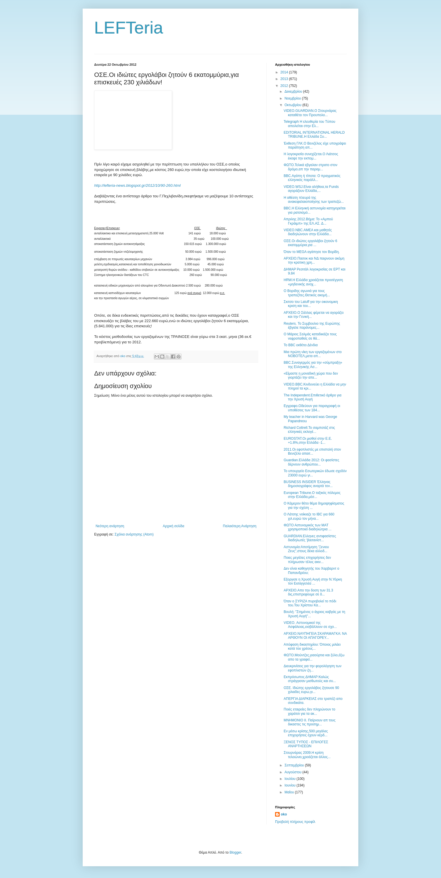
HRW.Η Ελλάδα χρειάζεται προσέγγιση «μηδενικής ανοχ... (313, 282)
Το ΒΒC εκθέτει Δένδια (301, 345)
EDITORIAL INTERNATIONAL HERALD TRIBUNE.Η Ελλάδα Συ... (314, 135)
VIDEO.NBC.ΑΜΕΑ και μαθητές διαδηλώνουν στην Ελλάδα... (308, 232)
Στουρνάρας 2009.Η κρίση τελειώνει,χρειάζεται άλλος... (307, 755)
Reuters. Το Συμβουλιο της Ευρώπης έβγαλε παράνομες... (312, 326)
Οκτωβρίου (293, 105)
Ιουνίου (291, 785)
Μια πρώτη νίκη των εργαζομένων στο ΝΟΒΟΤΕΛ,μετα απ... (313, 354)
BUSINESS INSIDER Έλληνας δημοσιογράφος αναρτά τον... (308, 484)
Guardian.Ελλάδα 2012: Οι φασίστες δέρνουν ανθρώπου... (311, 462)
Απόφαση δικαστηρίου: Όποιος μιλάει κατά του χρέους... (312, 647)
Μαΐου (290, 792)
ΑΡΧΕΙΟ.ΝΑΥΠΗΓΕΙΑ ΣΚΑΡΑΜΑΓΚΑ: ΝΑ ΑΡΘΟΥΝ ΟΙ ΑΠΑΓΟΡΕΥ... (315, 636)
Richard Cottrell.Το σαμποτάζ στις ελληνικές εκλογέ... (309, 430)
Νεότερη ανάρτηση (110, 526)
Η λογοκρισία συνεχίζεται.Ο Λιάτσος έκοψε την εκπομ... (311, 156)
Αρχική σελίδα (173, 526)
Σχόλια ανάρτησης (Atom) (134, 534)
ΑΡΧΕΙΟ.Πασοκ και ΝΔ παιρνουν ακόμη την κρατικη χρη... (314, 260)
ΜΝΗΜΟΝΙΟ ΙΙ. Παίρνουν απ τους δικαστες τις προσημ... (309, 722)
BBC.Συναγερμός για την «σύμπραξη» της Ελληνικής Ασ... (313, 365)
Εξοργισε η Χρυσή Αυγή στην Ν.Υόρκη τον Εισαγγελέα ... (313, 581)
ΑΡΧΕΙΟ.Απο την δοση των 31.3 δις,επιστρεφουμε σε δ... (308, 592)
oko (284, 814)
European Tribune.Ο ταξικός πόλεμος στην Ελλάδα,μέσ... (312, 495)
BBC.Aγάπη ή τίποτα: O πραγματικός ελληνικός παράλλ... (312, 178)
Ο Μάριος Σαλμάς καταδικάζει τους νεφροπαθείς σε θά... (310, 336)
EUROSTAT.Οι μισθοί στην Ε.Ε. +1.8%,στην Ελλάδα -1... (308, 441)
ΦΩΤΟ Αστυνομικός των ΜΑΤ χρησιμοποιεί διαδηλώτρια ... (307, 527)
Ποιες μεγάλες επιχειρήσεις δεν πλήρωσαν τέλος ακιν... (307, 560)
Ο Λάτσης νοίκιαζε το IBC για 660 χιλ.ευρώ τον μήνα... (309, 516)
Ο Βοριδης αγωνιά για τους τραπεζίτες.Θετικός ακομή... (307, 293)
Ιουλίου (291, 779)
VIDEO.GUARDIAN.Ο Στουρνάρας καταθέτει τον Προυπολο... (310, 113)
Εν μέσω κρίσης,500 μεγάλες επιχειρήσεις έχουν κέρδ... (306, 733)
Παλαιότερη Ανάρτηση (239, 526)
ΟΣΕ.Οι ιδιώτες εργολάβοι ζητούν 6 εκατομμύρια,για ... (310, 243)
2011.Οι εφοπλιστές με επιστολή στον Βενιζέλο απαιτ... (312, 451)
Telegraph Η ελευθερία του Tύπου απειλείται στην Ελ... (309, 124)
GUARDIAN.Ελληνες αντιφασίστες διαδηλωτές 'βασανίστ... (310, 538)
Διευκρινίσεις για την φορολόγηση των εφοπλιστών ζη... (312, 668)
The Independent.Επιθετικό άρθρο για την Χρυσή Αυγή (312, 397)
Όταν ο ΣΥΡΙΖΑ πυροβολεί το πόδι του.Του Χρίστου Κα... (310, 603)
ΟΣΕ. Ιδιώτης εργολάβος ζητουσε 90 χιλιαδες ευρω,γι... (311, 690)
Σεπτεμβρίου (295, 765)
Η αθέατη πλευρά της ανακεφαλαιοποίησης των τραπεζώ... (314, 200)
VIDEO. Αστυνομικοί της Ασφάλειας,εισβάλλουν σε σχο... (310, 625)
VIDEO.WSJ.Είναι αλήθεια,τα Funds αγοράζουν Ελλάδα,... (311, 189)
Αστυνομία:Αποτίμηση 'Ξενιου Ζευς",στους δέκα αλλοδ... (306, 549)
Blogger (235, 852)
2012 (285, 86)
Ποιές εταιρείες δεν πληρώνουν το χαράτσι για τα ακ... (309, 711)
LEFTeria (128, 27)
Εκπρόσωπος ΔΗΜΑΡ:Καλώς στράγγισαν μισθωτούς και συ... (310, 679)
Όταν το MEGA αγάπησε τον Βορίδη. (312, 252)
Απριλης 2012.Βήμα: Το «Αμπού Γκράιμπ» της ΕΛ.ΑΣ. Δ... (308, 221)
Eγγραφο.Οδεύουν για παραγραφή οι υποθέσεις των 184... (312, 408)
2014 (285, 72)
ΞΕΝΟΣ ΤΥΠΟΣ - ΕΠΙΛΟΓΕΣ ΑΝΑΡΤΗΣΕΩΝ (306, 744)
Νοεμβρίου (293, 98)
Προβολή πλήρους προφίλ (295, 822)
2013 (285, 79)
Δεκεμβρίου (294, 91)
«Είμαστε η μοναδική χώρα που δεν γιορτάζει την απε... (311, 375)
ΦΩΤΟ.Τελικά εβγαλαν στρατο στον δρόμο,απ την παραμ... (310, 167)
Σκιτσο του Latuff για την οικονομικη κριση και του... (311, 304)
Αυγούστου (293, 772)
